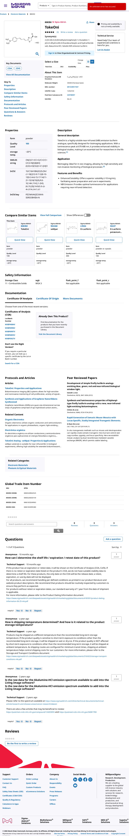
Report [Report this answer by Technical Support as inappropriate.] (37, 604)
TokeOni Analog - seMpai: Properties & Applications (30, 440)
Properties (9, 85)
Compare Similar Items (15, 93)
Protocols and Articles (15, 104)
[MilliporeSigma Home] (20, 5)
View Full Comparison (50, 215)
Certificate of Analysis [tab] (19, 298)
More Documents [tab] (73, 298)
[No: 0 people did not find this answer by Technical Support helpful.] (28, 604)
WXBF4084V (10, 324)
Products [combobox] (43, 5)
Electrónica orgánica (15, 430)
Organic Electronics (14, 419)
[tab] (5, 14)
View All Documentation (18, 74)
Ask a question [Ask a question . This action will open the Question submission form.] (81, 32)
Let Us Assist (103, 50)
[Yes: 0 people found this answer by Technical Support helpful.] (19, 604)
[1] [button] (67, 152)
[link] (12, 517)
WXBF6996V (10, 328)
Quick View (19, 239)
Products (3, 14)
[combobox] (69, 6)
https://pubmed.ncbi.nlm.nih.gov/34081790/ (78, 705)
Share (90, 22)
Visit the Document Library (50, 334)
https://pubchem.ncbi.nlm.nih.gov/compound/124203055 (30, 705)
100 (27, 143)
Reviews (8, 115)
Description (10, 89)
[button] (116, 549)
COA (10, 68)
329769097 (71, 95)
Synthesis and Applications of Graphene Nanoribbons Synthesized (31, 400)
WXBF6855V (10, 335)
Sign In (51, 53)
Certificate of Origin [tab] (47, 298)
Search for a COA (12, 363)
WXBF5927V (10, 338)
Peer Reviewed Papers (15, 108)
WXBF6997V (10, 331)
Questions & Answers (14, 111)
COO (18, 68)
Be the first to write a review (22, 738)
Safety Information (13, 96)
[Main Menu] (5, 5)
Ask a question (113, 532)
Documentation (12, 100)
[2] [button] (104, 166)
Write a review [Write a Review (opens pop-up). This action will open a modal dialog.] (67, 32)
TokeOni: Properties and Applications (23, 388)
